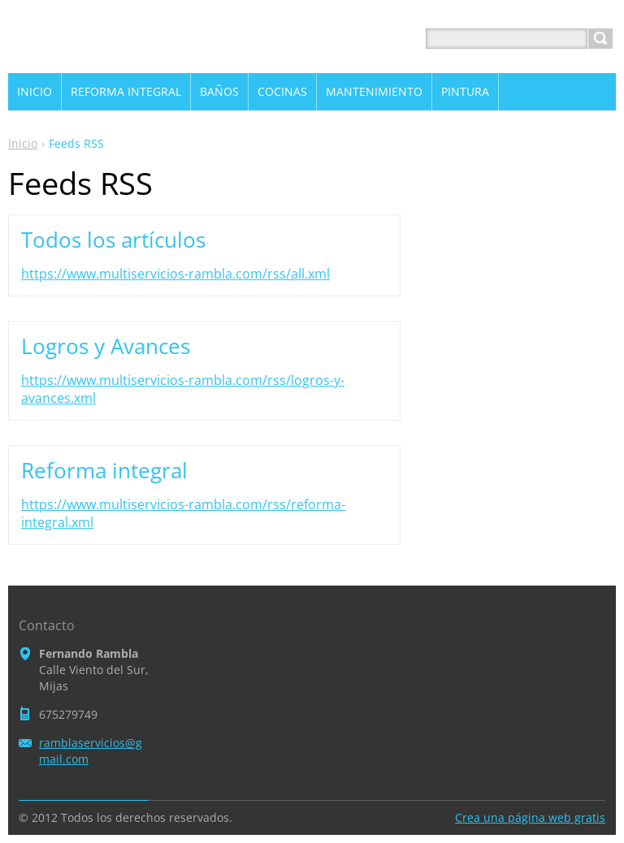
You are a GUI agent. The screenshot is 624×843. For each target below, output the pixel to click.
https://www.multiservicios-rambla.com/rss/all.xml (175, 274)
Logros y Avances (105, 346)
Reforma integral (104, 470)
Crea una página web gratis (530, 817)
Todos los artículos (113, 239)
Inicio (22, 143)
